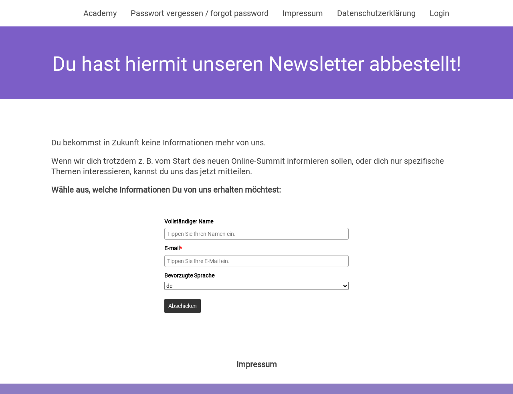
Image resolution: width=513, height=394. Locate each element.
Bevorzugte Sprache (189, 275)
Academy (100, 13)
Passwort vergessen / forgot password (200, 13)
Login (439, 13)
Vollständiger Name (188, 221)
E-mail (173, 248)
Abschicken (182, 306)
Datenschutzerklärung (376, 13)
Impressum (303, 13)
